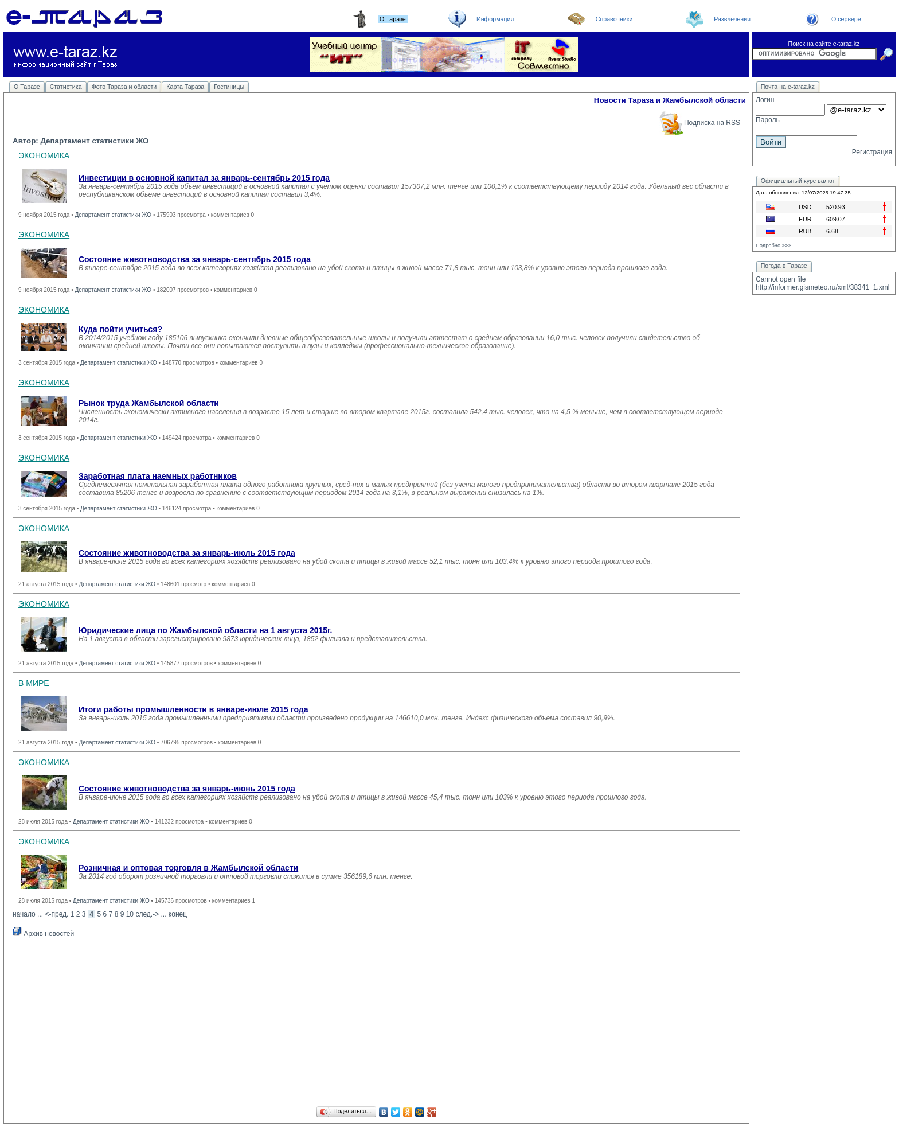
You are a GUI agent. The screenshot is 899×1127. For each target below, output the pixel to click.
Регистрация (872, 152)
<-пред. (56, 914)
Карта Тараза (185, 86)
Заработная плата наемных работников (158, 476)
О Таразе (27, 86)
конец (178, 914)
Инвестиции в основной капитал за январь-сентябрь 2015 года (204, 177)
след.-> (147, 914)
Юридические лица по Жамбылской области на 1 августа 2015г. (205, 630)
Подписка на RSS (699, 123)
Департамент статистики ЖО (113, 215)
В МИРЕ (33, 683)
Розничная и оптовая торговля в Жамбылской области (188, 867)
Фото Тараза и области (124, 86)
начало (24, 914)
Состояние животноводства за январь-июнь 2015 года (187, 788)
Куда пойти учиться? (120, 329)
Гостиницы (229, 86)
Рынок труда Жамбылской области (149, 403)
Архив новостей (43, 934)
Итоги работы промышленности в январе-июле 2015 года (193, 709)
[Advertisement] (377, 1023)
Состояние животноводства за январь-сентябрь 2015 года (195, 259)
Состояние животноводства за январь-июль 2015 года (187, 552)
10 (130, 914)
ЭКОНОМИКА (43, 155)
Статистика (66, 86)
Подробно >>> (773, 245)
